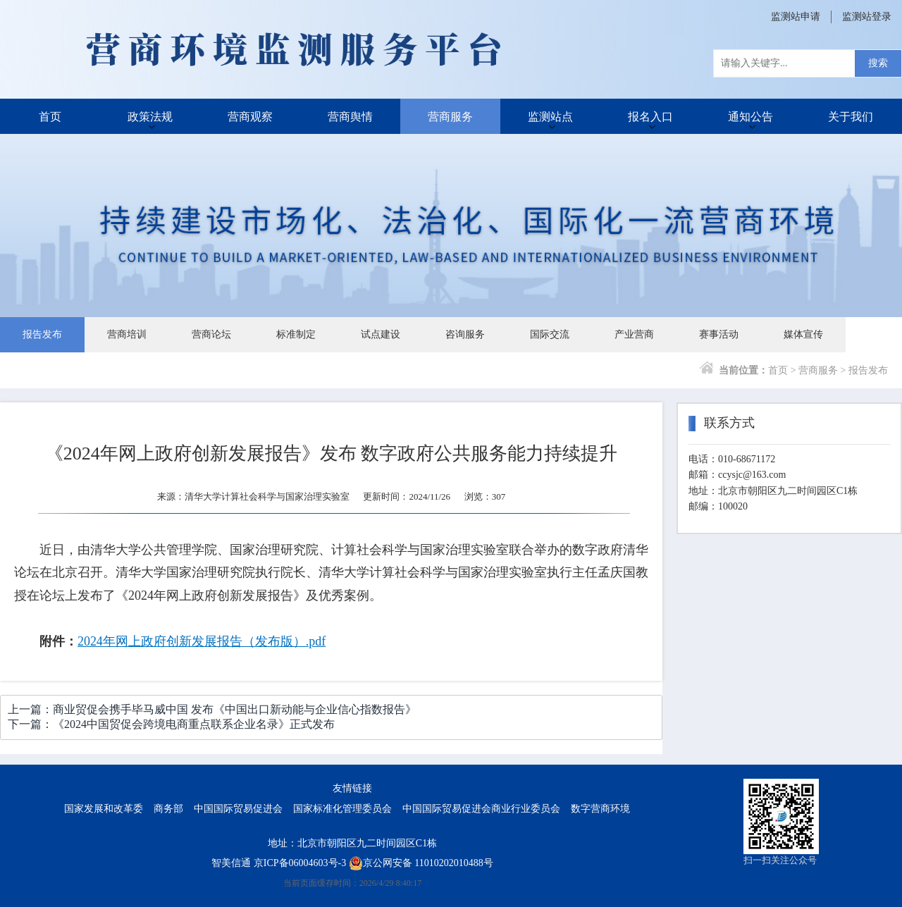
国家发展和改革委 (103, 808)
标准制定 (296, 334)
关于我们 (850, 116)
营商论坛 (211, 334)
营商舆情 (350, 116)
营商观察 (250, 116)
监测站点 (550, 116)
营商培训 (127, 334)
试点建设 (380, 334)
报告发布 (42, 334)
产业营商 (634, 334)
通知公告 (750, 116)
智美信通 (231, 863)
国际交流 (549, 334)
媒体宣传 (803, 334)
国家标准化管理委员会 (342, 808)
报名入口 (650, 116)
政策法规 (150, 116)
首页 (50, 116)
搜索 (878, 63)
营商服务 (450, 116)
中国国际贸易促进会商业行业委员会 (481, 808)
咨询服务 (465, 334)
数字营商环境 (600, 808)
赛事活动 (719, 334)
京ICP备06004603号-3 (300, 863)
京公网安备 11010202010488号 (421, 863)
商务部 (168, 808)
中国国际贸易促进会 (238, 808)
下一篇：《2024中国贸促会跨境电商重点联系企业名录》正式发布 (171, 724)
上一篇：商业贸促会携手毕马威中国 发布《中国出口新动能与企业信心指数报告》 (212, 709)
